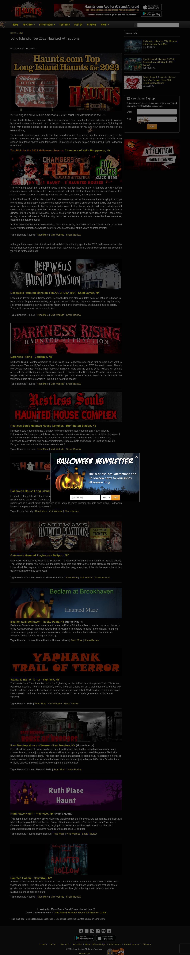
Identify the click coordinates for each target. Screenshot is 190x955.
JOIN (115, 497)
